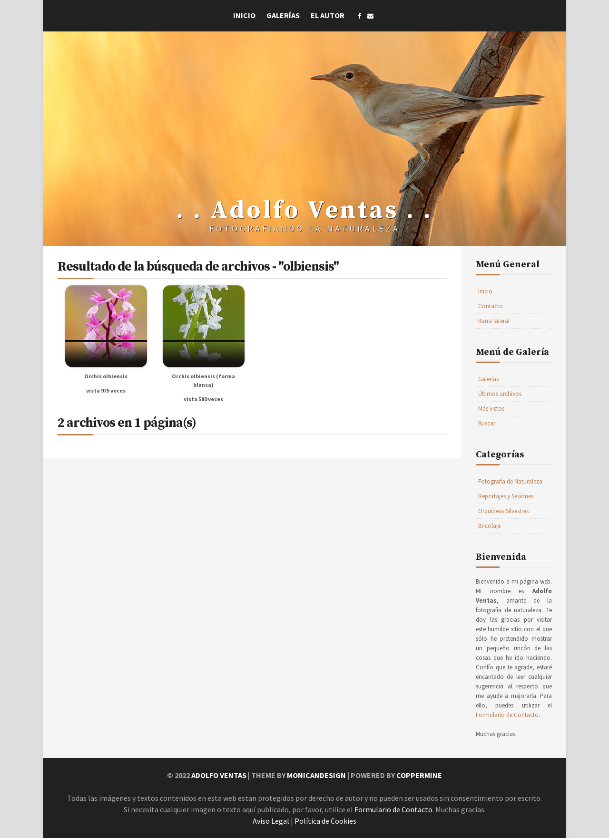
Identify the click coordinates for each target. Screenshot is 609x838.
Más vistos (491, 408)
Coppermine (419, 775)
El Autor (327, 15)
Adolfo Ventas (218, 775)
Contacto (490, 306)
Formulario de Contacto (507, 715)
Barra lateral (494, 321)
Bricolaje (489, 526)
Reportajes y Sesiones (505, 496)
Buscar (486, 423)
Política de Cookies (325, 821)
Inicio (244, 15)
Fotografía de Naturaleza (510, 481)
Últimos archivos (499, 394)
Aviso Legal (271, 821)
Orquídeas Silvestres (503, 511)
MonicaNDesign (316, 775)
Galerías (283, 15)
